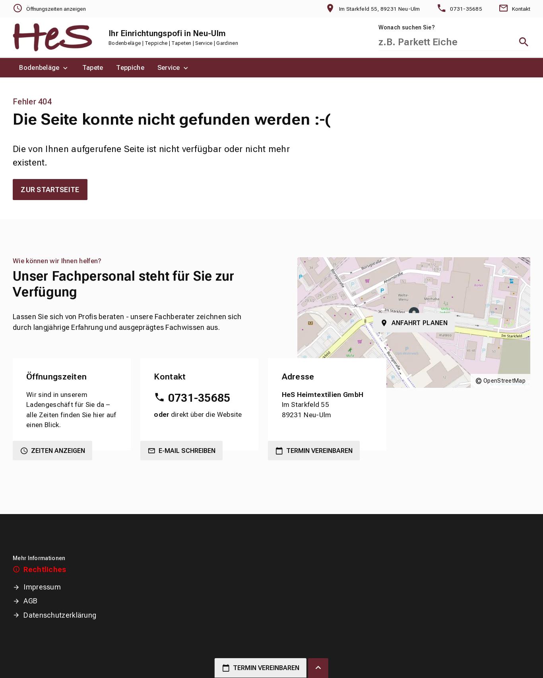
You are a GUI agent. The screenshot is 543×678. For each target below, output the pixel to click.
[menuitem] (44, 67)
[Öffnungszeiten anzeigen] (49, 8)
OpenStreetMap (504, 381)
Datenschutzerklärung (59, 615)
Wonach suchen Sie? (406, 27)
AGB (30, 601)
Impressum (42, 587)
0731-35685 (199, 397)
